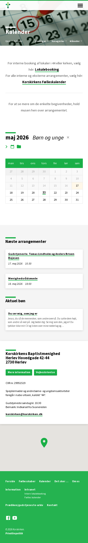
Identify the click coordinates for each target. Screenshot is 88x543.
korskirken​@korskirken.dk (24, 414)
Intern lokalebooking (35, 493)
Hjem (7, 41)
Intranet (29, 489)
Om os (76, 481)
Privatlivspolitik (14, 533)
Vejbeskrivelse (45, 372)
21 (44, 192)
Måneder (76, 41)
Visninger (42, 41)
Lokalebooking (47, 69)
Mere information (19, 372)
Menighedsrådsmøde (23, 278)
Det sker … (61, 481)
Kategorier (59, 41)
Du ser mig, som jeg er (22, 313)
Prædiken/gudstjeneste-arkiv (24, 505)
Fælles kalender (32, 497)
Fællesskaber (27, 481)
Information (13, 489)
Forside (10, 481)
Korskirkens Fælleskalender (44, 82)
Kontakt (52, 505)
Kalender (18, 41)
